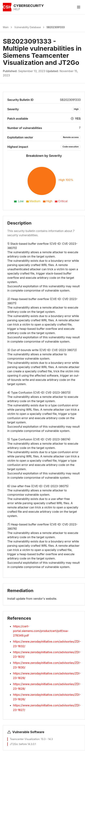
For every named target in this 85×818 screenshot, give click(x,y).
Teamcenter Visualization (24, 739)
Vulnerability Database (27, 27)
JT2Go (14, 744)
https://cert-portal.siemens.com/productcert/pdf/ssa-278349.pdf (41, 630)
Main (6, 27)
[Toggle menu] (78, 7)
